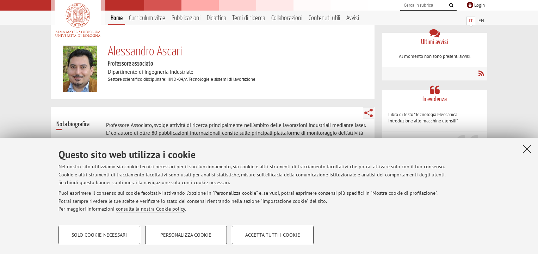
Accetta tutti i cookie (272, 235)
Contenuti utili (324, 18)
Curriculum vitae (147, 18)
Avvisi (352, 18)
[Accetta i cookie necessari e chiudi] (527, 149)
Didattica (216, 18)
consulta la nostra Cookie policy (150, 209)
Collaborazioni (286, 18)
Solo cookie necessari (99, 235)
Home (117, 18)
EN (481, 21)
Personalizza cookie (185, 235)
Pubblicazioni (186, 18)
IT (471, 21)
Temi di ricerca (248, 18)
